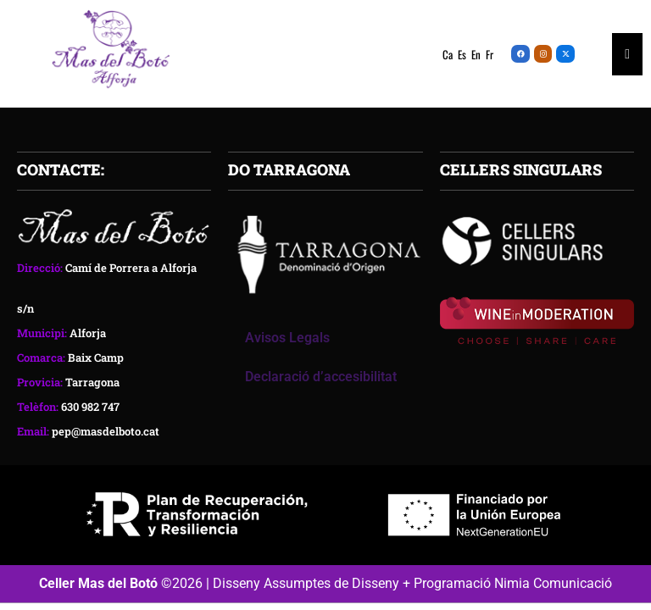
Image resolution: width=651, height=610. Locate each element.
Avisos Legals (287, 338)
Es (462, 54)
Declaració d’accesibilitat (321, 377)
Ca (447, 54)
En (476, 54)
